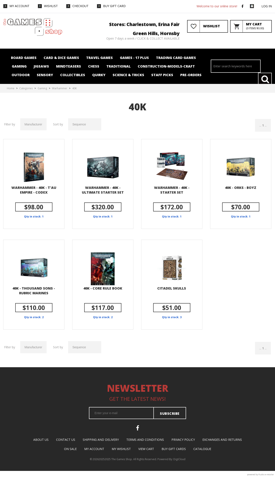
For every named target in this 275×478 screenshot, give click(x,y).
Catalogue (202, 449)
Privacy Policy (183, 440)
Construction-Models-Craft (166, 66)
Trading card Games (176, 57)
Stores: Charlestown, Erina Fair (144, 24)
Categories (26, 88)
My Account (19, 6)
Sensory (45, 74)
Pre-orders (191, 74)
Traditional (118, 66)
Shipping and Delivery (101, 440)
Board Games (24, 57)
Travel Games (99, 57)
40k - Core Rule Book (102, 288)
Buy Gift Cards (174, 449)
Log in (266, 6)
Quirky (98, 74)
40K (74, 88)
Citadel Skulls (171, 288)
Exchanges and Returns (222, 440)
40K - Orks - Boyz (240, 187)
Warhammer (59, 88)
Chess (93, 66)
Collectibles (72, 74)
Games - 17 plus (134, 57)
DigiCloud (179, 459)
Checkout (80, 6)
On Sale (70, 449)
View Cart (146, 449)
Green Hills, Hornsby (156, 33)
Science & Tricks (128, 74)
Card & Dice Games (61, 57)
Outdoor (21, 74)
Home (10, 88)
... (260, 125)
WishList (51, 6)
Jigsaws (41, 66)
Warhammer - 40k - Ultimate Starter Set (103, 190)
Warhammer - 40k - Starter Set (171, 190)
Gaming (19, 66)
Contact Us (65, 440)
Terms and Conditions (145, 440)
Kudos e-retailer (266, 474)
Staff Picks (162, 74)
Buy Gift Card (114, 6)
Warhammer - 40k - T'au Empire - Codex (33, 190)
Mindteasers (68, 66)
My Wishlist (121, 449)
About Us (41, 440)
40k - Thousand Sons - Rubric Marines (33, 290)
